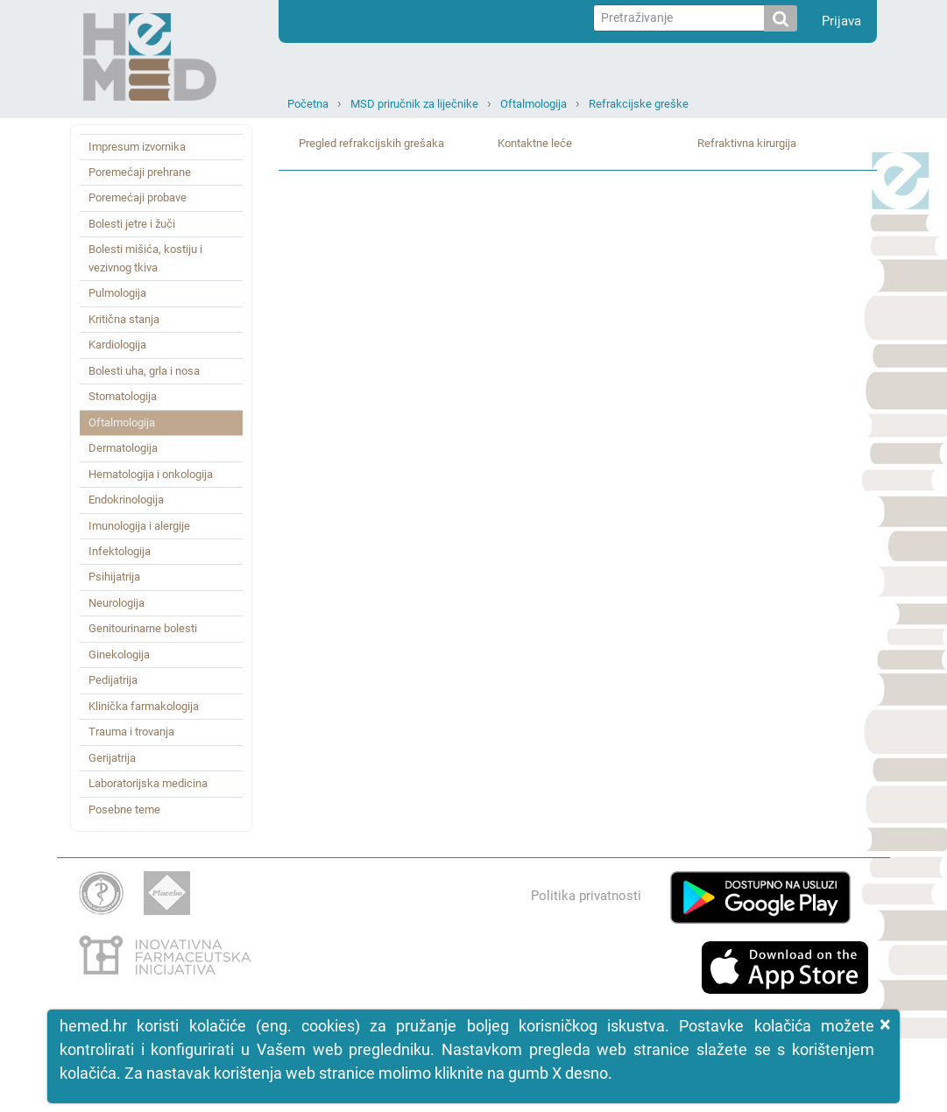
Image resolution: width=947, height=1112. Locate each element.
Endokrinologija (126, 499)
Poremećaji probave (137, 197)
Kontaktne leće (535, 143)
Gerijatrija (112, 757)
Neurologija (116, 602)
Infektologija (119, 551)
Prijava (841, 21)
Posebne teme (124, 809)
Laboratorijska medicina (148, 783)
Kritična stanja (123, 319)
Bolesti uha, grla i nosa (144, 370)
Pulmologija (117, 292)
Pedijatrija (113, 679)
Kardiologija (117, 344)
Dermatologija (123, 447)
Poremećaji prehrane (139, 172)
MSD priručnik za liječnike (414, 103)
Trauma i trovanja (131, 731)
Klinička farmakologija (143, 706)
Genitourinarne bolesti (142, 628)
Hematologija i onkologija (150, 474)
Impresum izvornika (137, 146)
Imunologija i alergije (139, 525)
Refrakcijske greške (639, 103)
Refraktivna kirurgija (746, 143)
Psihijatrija (114, 576)
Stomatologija (122, 396)
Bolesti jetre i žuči (131, 223)
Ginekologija (119, 654)
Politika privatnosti (586, 896)
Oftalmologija (533, 103)
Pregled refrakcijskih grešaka (371, 143)
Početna (308, 103)
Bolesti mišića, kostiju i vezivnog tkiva (145, 258)
